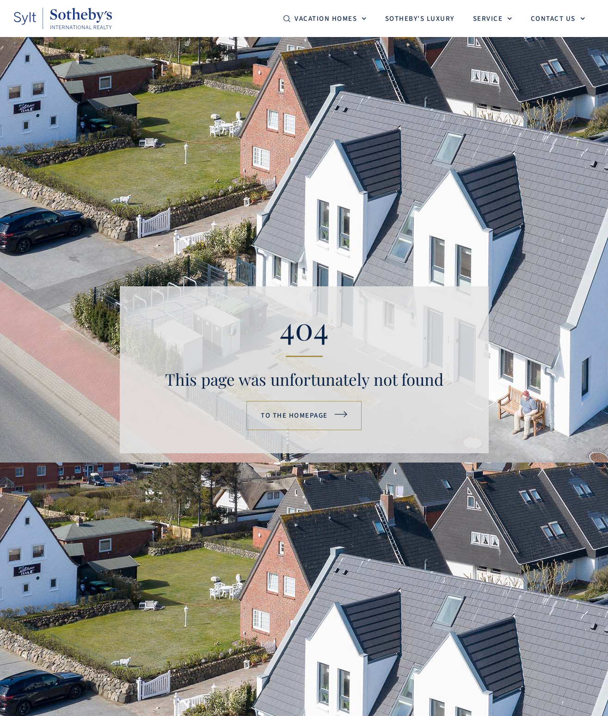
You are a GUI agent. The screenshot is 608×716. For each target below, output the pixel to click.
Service (492, 19)
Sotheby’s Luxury (419, 19)
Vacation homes (331, 19)
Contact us (558, 19)
